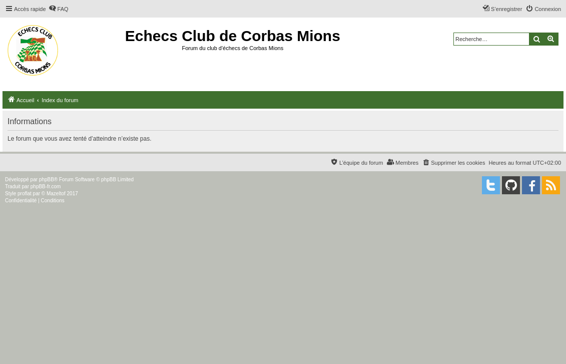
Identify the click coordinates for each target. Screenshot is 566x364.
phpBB (46, 179)
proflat (25, 193)
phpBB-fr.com (46, 186)
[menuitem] (59, 9)
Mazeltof (56, 193)
